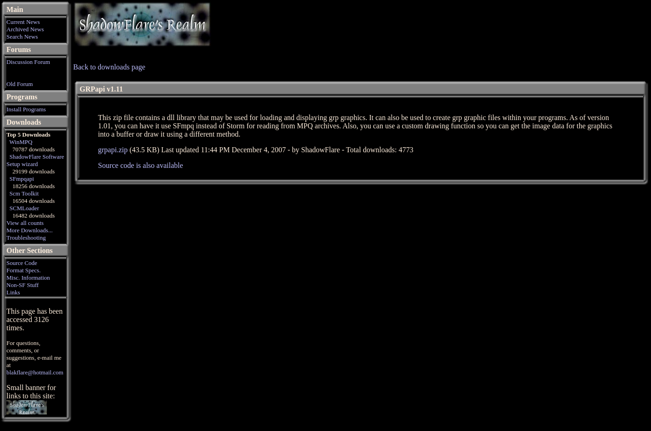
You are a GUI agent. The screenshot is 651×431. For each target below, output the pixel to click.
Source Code (21, 262)
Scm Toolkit (24, 193)
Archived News (25, 29)
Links (13, 292)
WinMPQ (20, 141)
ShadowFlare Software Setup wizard (35, 160)
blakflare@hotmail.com (34, 372)
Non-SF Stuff (22, 285)
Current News (23, 21)
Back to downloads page (109, 67)
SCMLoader (24, 208)
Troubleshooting (26, 237)
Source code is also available (140, 165)
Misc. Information (28, 277)
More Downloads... (29, 230)
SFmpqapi (22, 178)
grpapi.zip (112, 150)
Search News (22, 36)
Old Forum (19, 83)
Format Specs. (23, 270)
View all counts (25, 222)
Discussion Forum (28, 61)
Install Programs (26, 109)
